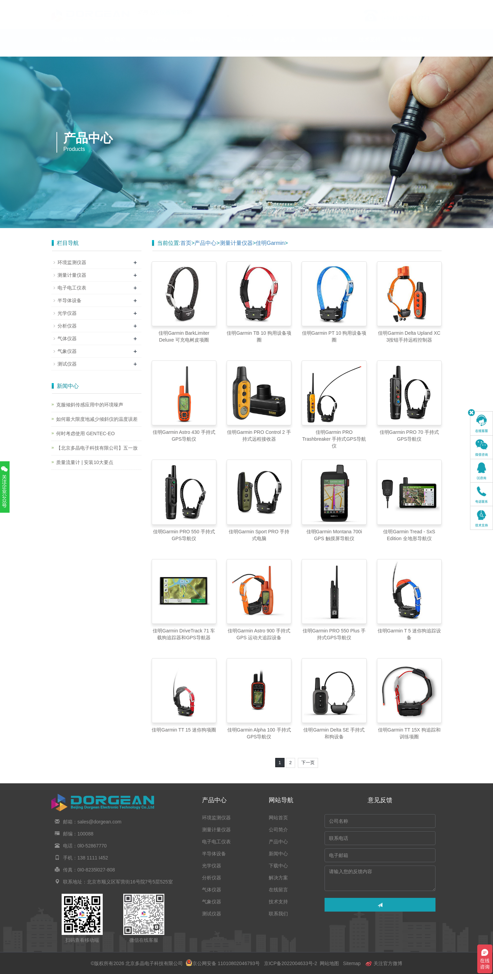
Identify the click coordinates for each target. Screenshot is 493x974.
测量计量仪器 (236, 243)
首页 (185, 243)
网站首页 (73, 46)
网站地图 (329, 963)
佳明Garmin (270, 243)
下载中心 (242, 46)
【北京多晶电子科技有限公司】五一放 (97, 448)
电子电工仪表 (72, 287)
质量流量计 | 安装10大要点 (84, 462)
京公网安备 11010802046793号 (223, 963)
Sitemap (352, 963)
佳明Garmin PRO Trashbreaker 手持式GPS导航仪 (334, 439)
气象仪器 (67, 351)
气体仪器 (67, 338)
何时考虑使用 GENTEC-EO (85, 433)
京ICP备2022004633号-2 (290, 963)
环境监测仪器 (72, 262)
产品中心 (157, 46)
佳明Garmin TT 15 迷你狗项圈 (184, 730)
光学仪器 (67, 313)
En (433, 4)
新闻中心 (200, 46)
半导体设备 (69, 300)
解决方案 (285, 46)
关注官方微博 (383, 963)
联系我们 (412, 46)
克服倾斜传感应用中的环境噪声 (89, 404)
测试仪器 (67, 364)
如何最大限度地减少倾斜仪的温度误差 (97, 419)
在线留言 (327, 46)
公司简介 (115, 46)
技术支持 (370, 46)
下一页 (308, 762)
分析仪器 (67, 326)
